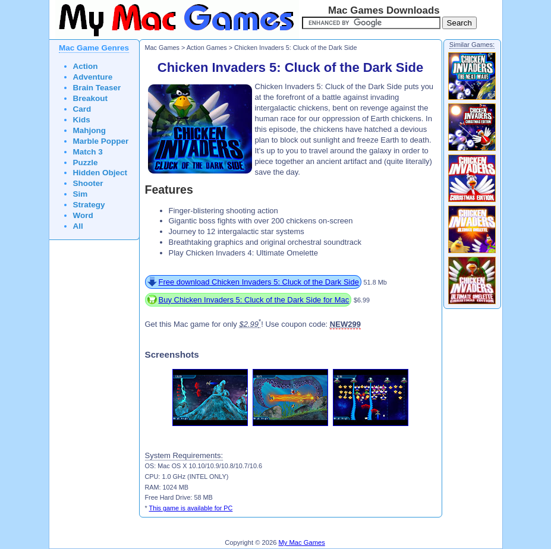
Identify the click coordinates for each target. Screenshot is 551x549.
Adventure (93, 76)
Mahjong (89, 130)
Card (82, 109)
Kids (81, 119)
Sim (80, 194)
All (78, 226)
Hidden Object (100, 172)
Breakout (90, 98)
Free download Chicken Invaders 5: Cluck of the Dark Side (259, 281)
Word (83, 215)
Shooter (88, 183)
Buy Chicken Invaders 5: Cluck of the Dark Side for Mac (254, 299)
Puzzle (85, 162)
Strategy (89, 204)
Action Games (207, 47)
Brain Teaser (97, 87)
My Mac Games (302, 542)
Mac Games (162, 47)
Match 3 (88, 151)
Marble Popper (101, 141)
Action (85, 66)
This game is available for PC (191, 508)
